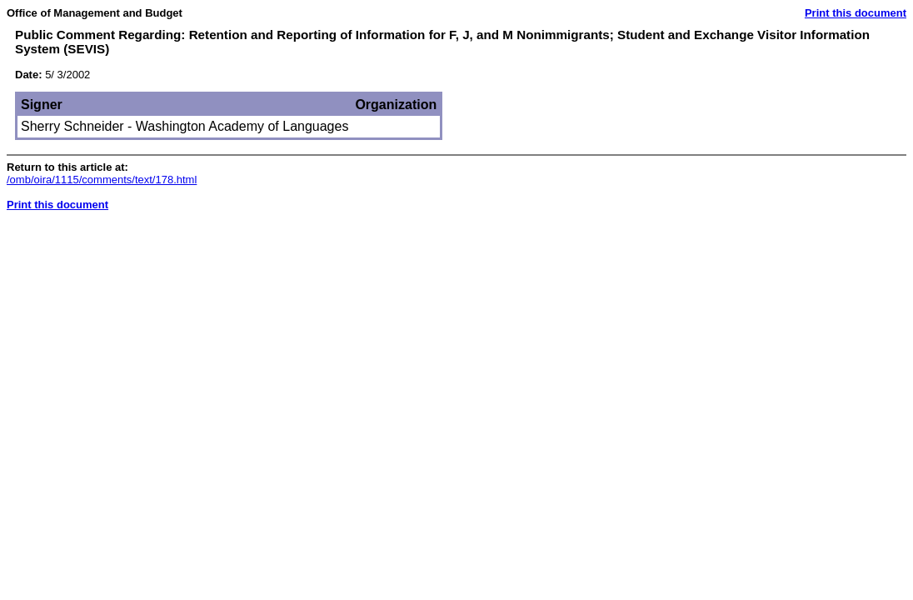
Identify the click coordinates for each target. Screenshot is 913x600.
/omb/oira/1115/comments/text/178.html (102, 179)
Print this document (855, 13)
